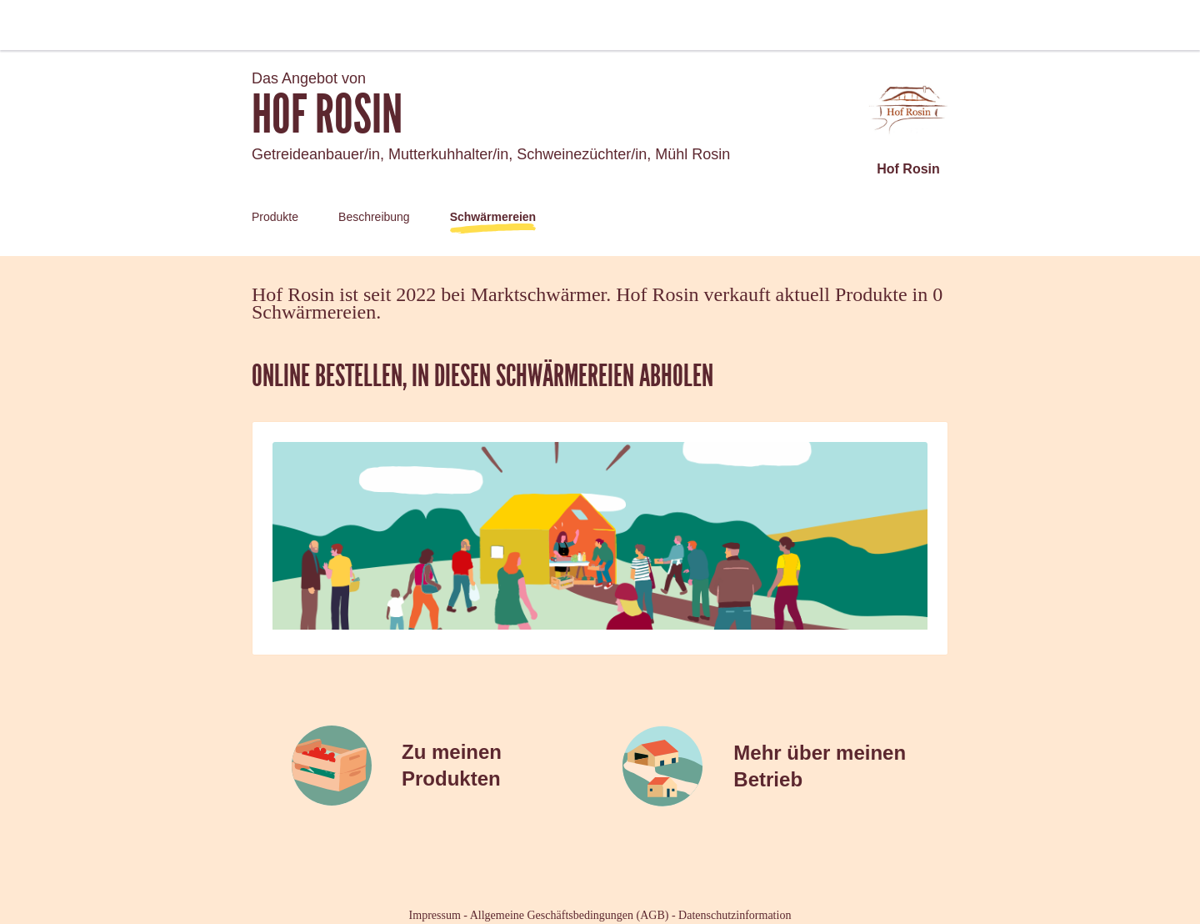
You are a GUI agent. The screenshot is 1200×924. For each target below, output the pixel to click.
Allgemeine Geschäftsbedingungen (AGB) (569, 915)
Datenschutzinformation (734, 915)
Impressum (435, 915)
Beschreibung (374, 216)
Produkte (275, 216)
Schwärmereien (493, 216)
